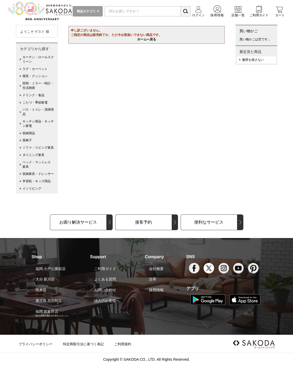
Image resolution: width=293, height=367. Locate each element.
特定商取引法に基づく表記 (83, 344)
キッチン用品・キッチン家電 (38, 124)
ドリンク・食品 (33, 95)
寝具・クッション (35, 76)
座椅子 (27, 140)
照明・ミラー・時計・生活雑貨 (38, 86)
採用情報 (156, 290)
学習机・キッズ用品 (36, 181)
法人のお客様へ (107, 301)
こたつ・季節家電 (35, 102)
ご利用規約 (122, 344)
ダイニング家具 (33, 155)
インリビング (31, 188)
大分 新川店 (45, 279)
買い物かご (248, 31)
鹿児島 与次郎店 (49, 301)
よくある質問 (105, 279)
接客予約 (143, 222)
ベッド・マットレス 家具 (38, 164)
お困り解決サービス (78, 222)
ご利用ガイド (105, 269)
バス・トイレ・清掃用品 (38, 112)
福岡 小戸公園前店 (51, 269)
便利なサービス (208, 222)
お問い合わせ (105, 290)
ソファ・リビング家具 (38, 147)
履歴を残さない (253, 60)
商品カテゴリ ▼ (88, 11)
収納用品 (28, 133)
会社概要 (156, 269)
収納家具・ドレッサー (38, 174)
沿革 (152, 279)
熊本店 (41, 290)
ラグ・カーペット (35, 69)
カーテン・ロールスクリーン (38, 59)
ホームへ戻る (146, 39)
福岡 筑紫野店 (47, 311)
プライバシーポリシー (36, 344)
